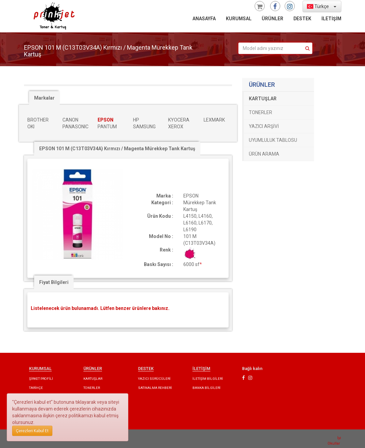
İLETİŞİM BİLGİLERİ (207, 378)
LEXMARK (214, 120)
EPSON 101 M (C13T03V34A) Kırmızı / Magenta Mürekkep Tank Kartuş (117, 148)
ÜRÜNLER (272, 18)
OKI (30, 126)
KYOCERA (178, 120)
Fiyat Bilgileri (54, 282)
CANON (70, 120)
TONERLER (260, 112)
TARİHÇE (36, 388)
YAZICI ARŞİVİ (264, 126)
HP (136, 120)
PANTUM (107, 126)
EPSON (105, 120)
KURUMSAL (239, 18)
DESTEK (302, 18)
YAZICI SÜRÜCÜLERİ (154, 378)
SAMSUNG (144, 126)
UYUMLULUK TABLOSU (273, 140)
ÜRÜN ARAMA (264, 154)
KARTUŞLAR (263, 98)
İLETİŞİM (331, 18)
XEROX (175, 126)
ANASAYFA (204, 18)
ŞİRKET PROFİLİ (41, 378)
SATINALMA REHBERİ (155, 388)
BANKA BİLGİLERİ (206, 388)
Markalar (44, 98)
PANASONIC (75, 126)
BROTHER (38, 120)
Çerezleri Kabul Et (32, 430)
